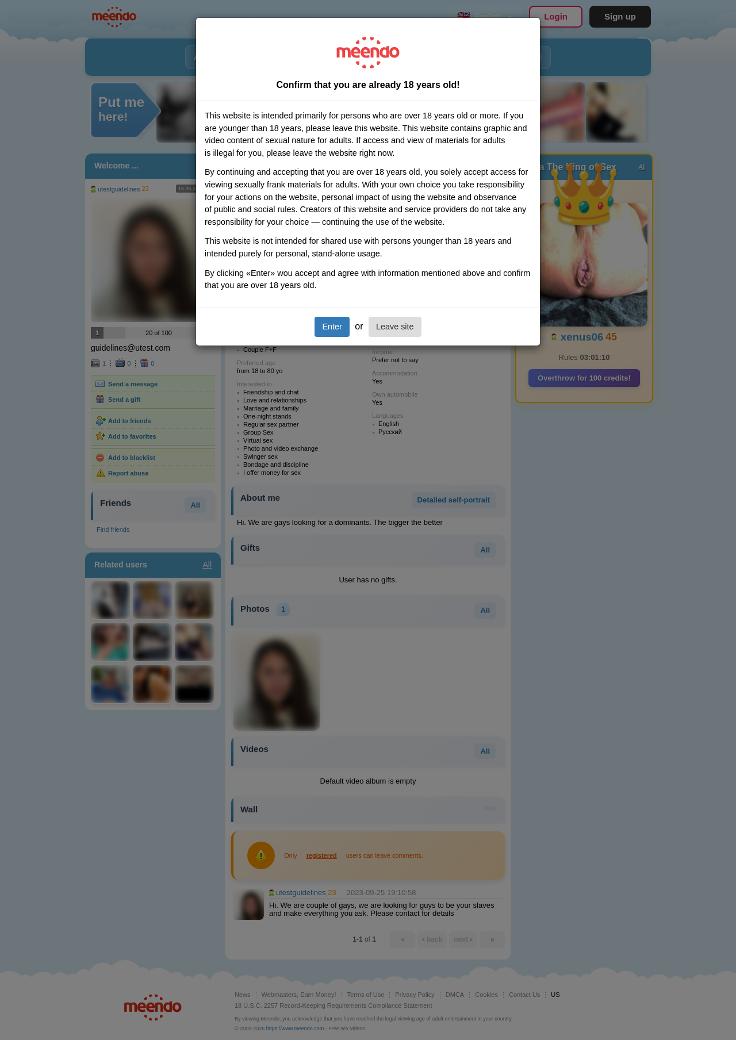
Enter (332, 326)
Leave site (395, 326)
